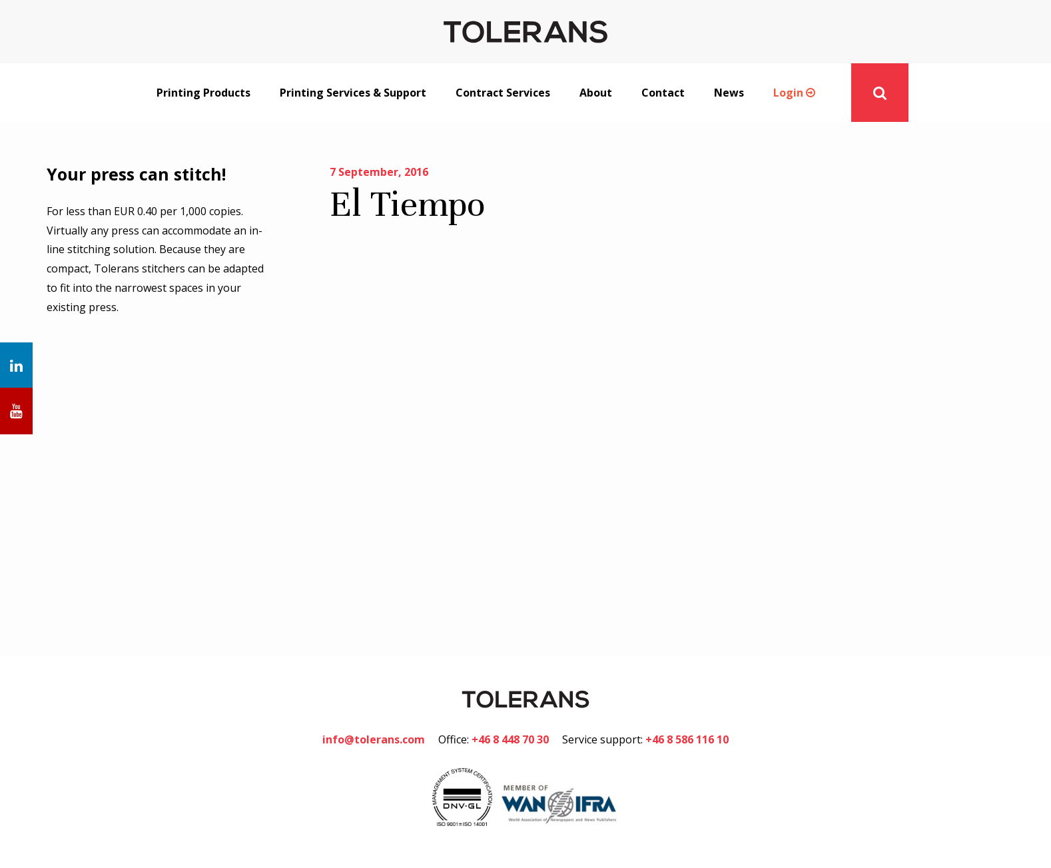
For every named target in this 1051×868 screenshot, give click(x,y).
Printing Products (203, 92)
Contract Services (503, 92)
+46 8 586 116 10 (687, 739)
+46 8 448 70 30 (510, 739)
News (729, 92)
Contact (663, 92)
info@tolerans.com (373, 739)
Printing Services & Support (353, 92)
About (595, 92)
